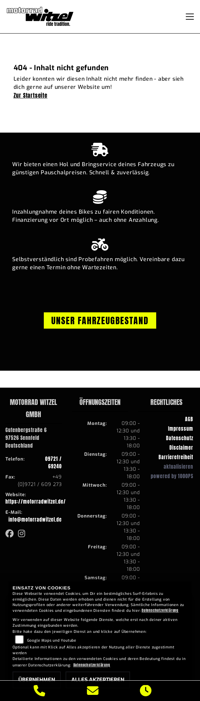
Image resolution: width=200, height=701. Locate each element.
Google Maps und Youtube (51, 640)
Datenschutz (179, 438)
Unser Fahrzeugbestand (100, 320)
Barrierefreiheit (176, 457)
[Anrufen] (40, 691)
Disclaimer (181, 447)
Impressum (180, 428)
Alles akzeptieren (97, 679)
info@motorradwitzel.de (35, 519)
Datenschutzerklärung (160, 610)
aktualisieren (178, 466)
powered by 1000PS (172, 476)
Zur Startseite (31, 95)
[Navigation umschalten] (190, 17)
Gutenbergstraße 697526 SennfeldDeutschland (26, 438)
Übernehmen (36, 679)
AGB (189, 419)
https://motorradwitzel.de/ (35, 501)
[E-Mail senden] (93, 691)
